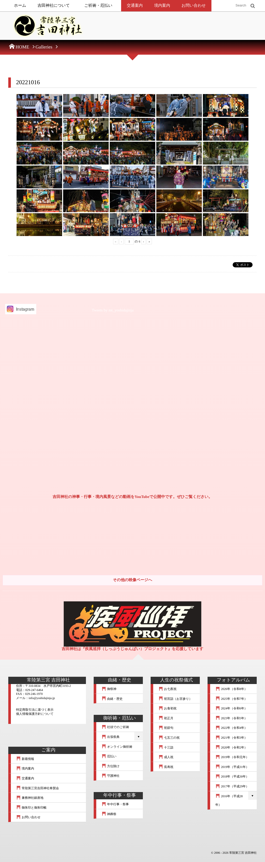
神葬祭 (108, 814)
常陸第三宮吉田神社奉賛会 (37, 788)
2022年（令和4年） (231, 728)
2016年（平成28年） (229, 800)
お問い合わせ (193, 5)
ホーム (20, 5)
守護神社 (110, 776)
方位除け (110, 766)
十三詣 (165, 747)
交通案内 (135, 5)
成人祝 (165, 757)
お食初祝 (167, 708)
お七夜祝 (167, 689)
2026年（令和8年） (231, 689)
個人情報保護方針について (35, 714)
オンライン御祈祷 (116, 747)
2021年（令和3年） (231, 737)
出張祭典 (110, 737)
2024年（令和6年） (231, 708)
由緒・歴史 (112, 699)
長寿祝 (165, 767)
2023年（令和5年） (231, 718)
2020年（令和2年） (231, 747)
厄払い (108, 756)
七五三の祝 (169, 737)
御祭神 (108, 689)
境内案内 (162, 5)
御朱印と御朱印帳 (31, 807)
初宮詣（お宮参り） (175, 699)
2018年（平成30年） (232, 776)
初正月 (165, 718)
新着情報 (25, 759)
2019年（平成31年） (232, 767)
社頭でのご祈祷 (115, 727)
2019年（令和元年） (232, 757)
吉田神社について (54, 5)
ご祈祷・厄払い (98, 5)
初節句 (165, 728)
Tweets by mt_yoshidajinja (113, 310)
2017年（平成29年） (232, 786)
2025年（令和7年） (231, 699)
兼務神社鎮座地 (29, 798)
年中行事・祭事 (115, 804)
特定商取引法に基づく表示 (35, 709)
